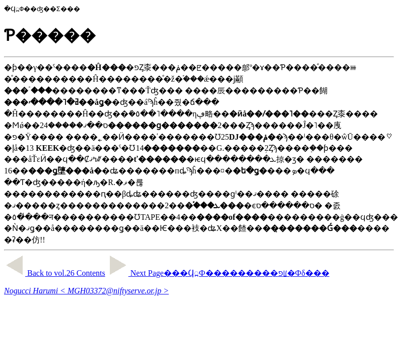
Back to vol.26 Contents (54, 273)
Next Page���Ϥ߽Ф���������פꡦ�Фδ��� (218, 273)
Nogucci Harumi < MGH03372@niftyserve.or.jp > (86, 290)
